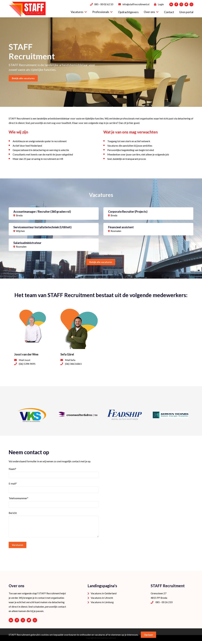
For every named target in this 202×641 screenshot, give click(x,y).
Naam (12, 468)
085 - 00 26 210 (163, 602)
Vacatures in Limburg (102, 602)
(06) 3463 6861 (73, 363)
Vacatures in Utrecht (102, 597)
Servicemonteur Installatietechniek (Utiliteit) (42, 227)
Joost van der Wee (26, 354)
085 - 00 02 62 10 (103, 4)
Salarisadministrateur (27, 243)
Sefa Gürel (67, 354)
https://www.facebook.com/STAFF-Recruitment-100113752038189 (17, 620)
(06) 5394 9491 (27, 363)
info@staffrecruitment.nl (135, 4)
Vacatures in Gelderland (103, 593)
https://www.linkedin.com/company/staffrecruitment (11, 620)
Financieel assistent (121, 227)
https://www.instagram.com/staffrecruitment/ (23, 620)
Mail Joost (24, 359)
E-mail (13, 483)
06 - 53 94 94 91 (35, 620)
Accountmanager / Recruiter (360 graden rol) (42, 211)
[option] (101, 62)
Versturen (17, 545)
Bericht (13, 512)
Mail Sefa (70, 359)
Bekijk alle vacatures (100, 262)
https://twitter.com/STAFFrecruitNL (29, 620)
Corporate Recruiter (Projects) (127, 211)
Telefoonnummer (18, 498)
